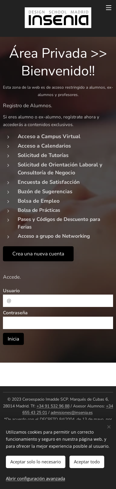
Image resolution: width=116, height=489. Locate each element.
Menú (108, 7)
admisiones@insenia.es (72, 412)
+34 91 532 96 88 (53, 406)
